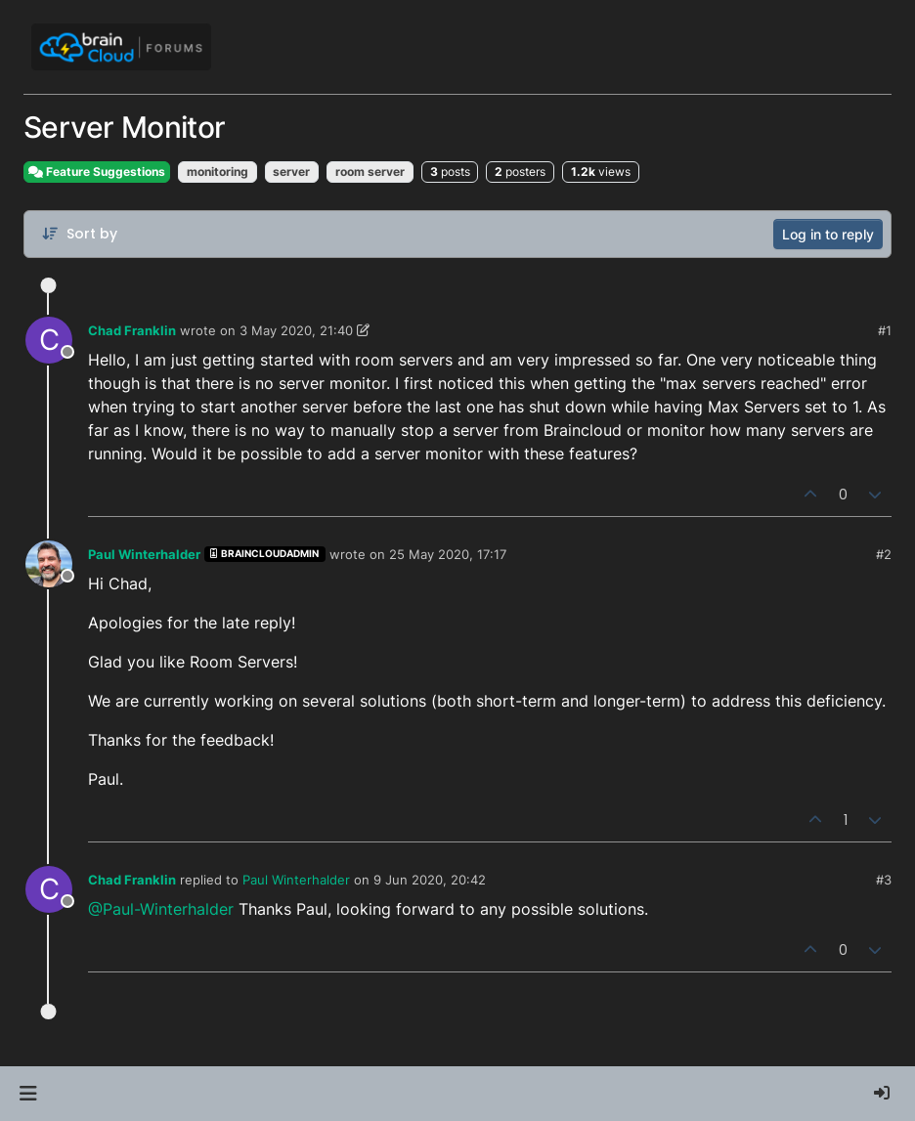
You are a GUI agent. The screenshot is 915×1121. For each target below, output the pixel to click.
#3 (884, 879)
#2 (884, 554)
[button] (28, 1093)
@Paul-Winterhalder (161, 909)
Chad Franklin (132, 330)
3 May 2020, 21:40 (296, 330)
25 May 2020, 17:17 (447, 554)
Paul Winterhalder (144, 554)
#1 (885, 330)
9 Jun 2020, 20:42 (429, 879)
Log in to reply (828, 234)
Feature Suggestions (96, 171)
